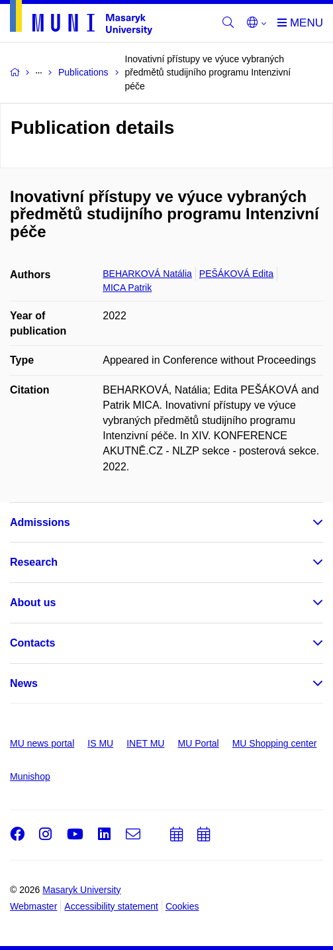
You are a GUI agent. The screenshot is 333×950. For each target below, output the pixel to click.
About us (33, 602)
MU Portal (197, 743)
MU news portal (42, 743)
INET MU (145, 743)
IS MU (100, 743)
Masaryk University (81, 889)
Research (34, 562)
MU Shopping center (274, 743)
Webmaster (33, 906)
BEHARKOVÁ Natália (147, 273)
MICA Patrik (127, 287)
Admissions (40, 522)
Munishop (30, 776)
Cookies (182, 906)
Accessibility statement (111, 906)
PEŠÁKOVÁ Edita (236, 273)
